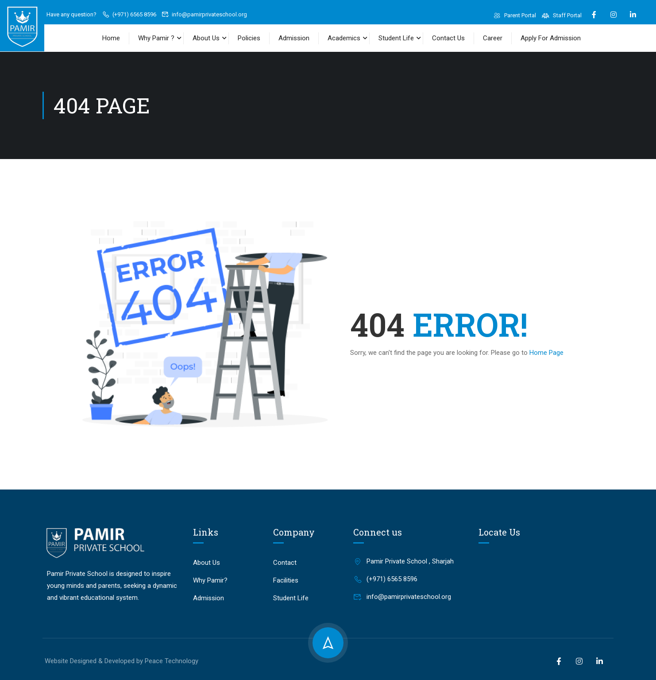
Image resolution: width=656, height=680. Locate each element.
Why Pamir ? (156, 38)
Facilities (285, 580)
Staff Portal (561, 15)
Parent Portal (515, 15)
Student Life (396, 38)
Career (492, 38)
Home (111, 38)
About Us (206, 38)
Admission (293, 38)
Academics (344, 38)
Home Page (546, 353)
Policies (249, 38)
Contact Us (448, 38)
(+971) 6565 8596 (129, 14)
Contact (285, 563)
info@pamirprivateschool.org (204, 14)
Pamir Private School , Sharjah (403, 561)
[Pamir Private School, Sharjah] (544, 575)
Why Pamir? (210, 580)
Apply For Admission (551, 38)
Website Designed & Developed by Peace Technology (121, 661)
